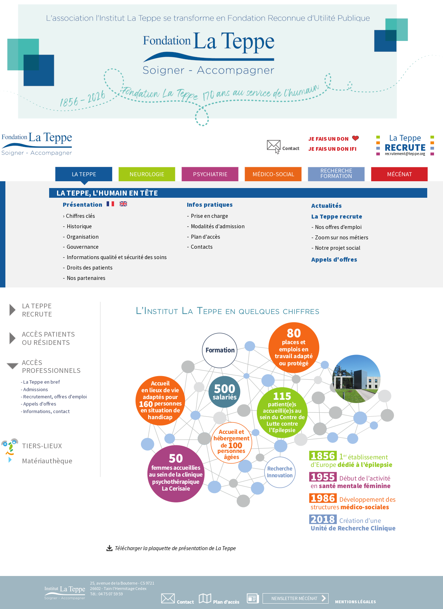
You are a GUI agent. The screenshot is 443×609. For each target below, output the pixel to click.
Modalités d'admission (218, 226)
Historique (79, 226)
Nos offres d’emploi (338, 227)
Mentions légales (355, 601)
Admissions (35, 389)
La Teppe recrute (336, 216)
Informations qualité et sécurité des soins (117, 257)
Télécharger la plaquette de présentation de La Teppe (171, 548)
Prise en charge (209, 215)
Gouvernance (83, 246)
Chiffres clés (80, 215)
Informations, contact (46, 411)
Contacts (202, 246)
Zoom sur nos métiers (341, 237)
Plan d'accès (205, 236)
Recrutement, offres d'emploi (55, 396)
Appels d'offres (334, 259)
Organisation (83, 236)
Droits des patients (90, 267)
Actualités (326, 205)
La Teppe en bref (41, 382)
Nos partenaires (86, 278)
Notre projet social (337, 247)
